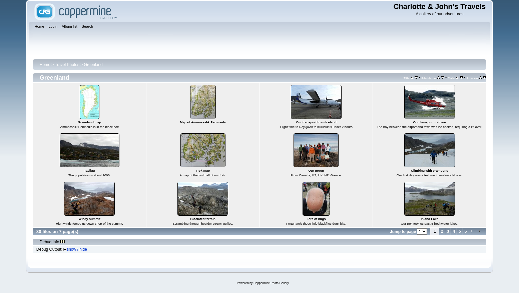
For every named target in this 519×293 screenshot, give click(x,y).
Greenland (93, 64)
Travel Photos (67, 64)
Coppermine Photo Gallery (271, 283)
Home (45, 64)
